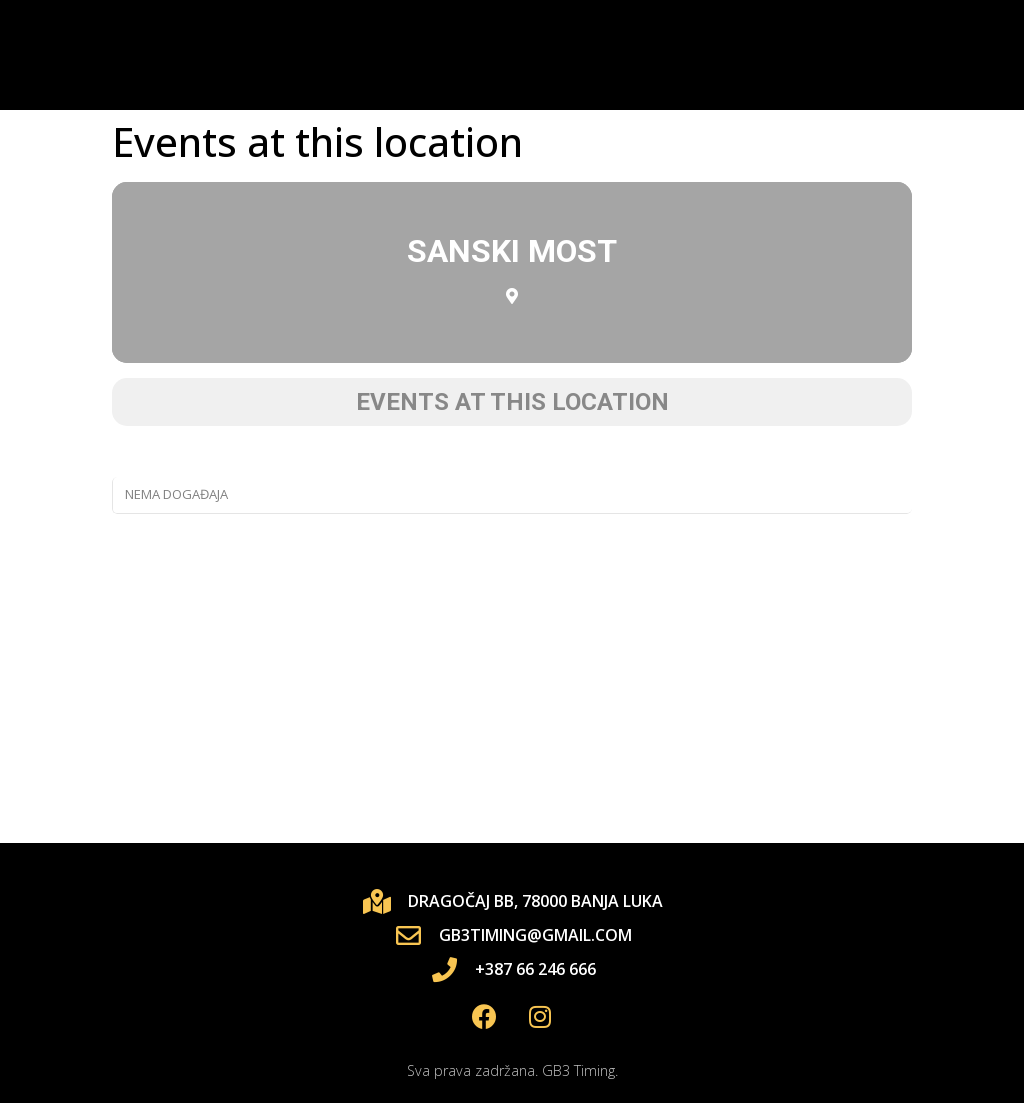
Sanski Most (512, 251)
